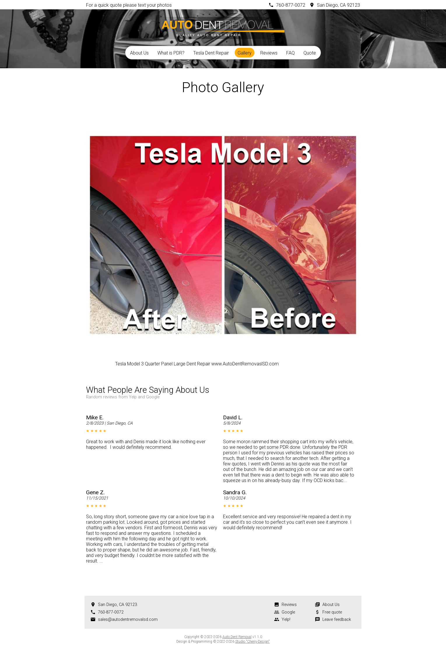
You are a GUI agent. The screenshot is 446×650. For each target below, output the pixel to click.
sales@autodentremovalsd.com (128, 619)
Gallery (245, 53)
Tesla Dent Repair (211, 53)
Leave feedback (336, 619)
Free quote (332, 612)
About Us (139, 53)
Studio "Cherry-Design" (252, 642)
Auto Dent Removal (237, 637)
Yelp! (286, 619)
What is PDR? (171, 53)
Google (288, 612)
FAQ (290, 53)
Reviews (269, 53)
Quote (309, 53)
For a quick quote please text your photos (129, 5)
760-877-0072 (290, 5)
